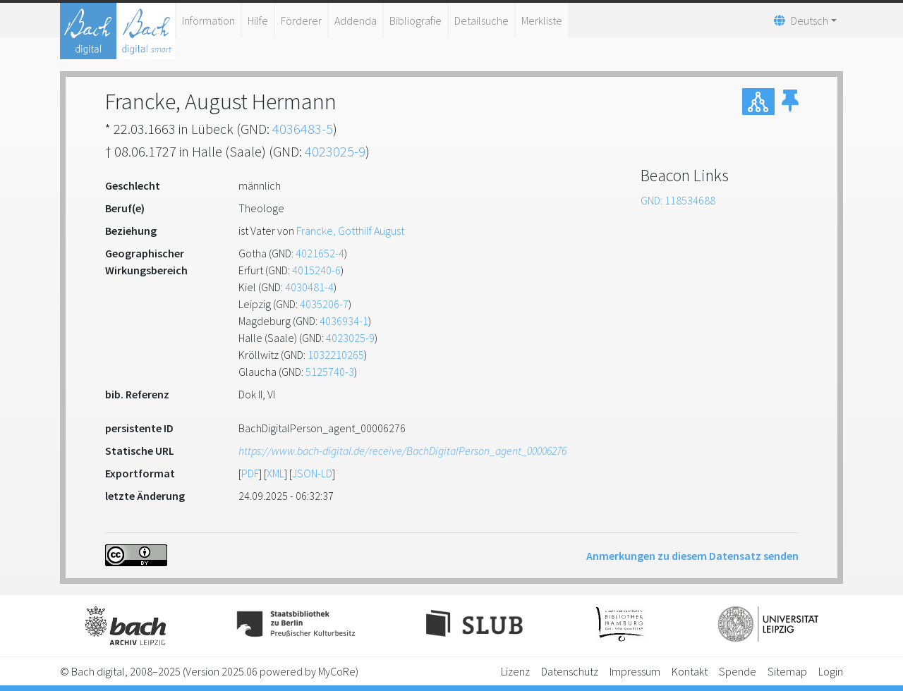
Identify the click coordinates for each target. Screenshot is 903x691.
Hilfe (258, 20)
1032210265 (336, 355)
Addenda (355, 20)
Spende (737, 671)
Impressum (635, 671)
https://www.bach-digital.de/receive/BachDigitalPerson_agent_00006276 (402, 451)
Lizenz (515, 671)
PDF (250, 473)
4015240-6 (316, 270)
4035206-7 (324, 304)
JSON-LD (312, 473)
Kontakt (690, 671)
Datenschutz (569, 671)
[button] (790, 101)
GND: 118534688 (678, 200)
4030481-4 (309, 287)
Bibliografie (415, 20)
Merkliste (541, 20)
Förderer (301, 20)
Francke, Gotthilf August (350, 231)
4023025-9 (335, 151)
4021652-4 (320, 253)
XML (275, 473)
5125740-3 (329, 372)
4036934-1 (344, 321)
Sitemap (787, 671)
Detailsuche (481, 20)
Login (830, 671)
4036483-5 (302, 128)
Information (208, 20)
